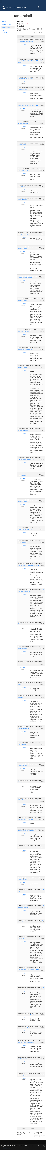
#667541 (42, 44)
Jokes (19, 687)
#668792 (42, 850)
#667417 (42, 126)
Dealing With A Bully (23, 173)
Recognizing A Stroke (23, 126)
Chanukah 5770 (22, 147)
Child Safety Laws (22, 92)
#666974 (42, 594)
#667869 (42, 189)
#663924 (42, 1045)
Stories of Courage (22, 202)
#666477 (42, 910)
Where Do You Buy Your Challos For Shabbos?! (29, 972)
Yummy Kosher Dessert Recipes (25, 785)
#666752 (42, 280)
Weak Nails (21, 941)
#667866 (42, 478)
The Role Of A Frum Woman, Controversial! (28, 568)
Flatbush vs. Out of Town (24, 731)
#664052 (42, 941)
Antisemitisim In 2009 (23, 334)
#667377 (42, 731)
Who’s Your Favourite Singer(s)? (26, 822)
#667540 (42, 81)
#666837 (42, 568)
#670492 (42, 882)
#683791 (42, 462)
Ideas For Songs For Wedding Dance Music (28, 666)
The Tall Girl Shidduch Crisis (25, 280)
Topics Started (6, 24)
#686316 (42, 974)
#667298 (42, 237)
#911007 (42, 147)
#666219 (42, 667)
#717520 (42, 747)
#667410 (42, 433)
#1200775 (41, 687)
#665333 (42, 785)
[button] (1, 1)
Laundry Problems (22, 189)
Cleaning (20, 850)
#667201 (42, 251)
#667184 (42, 303)
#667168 (42, 504)
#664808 (42, 804)
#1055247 (41, 822)
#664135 (42, 1031)
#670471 (42, 1078)
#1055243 (41, 833)
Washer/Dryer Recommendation (26, 462)
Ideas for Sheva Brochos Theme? (26, 1018)
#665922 (42, 700)
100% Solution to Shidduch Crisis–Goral (28, 108)
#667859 (42, 545)
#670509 (42, 92)
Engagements (6, 30)
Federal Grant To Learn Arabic (25, 44)
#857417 (42, 352)
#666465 (42, 991)
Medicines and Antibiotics (24, 1031)
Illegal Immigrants (22, 251)
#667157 (42, 627)
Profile (4, 22)
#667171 (42, 370)
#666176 (42, 532)
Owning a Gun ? (22, 747)
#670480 (42, 1062)
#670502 (42, 768)
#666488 (42, 894)
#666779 (42, 202)
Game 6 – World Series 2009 (25, 532)
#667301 (42, 173)
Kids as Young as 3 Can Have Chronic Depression (30, 803)
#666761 (42, 651)
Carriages (20, 700)
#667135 (42, 334)
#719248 (42, 65)
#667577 (42, 108)
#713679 (42, 925)
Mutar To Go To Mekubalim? (25, 352)
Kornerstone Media (6, 1151)
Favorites (4, 32)
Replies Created (6, 27)
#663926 (42, 1018)
